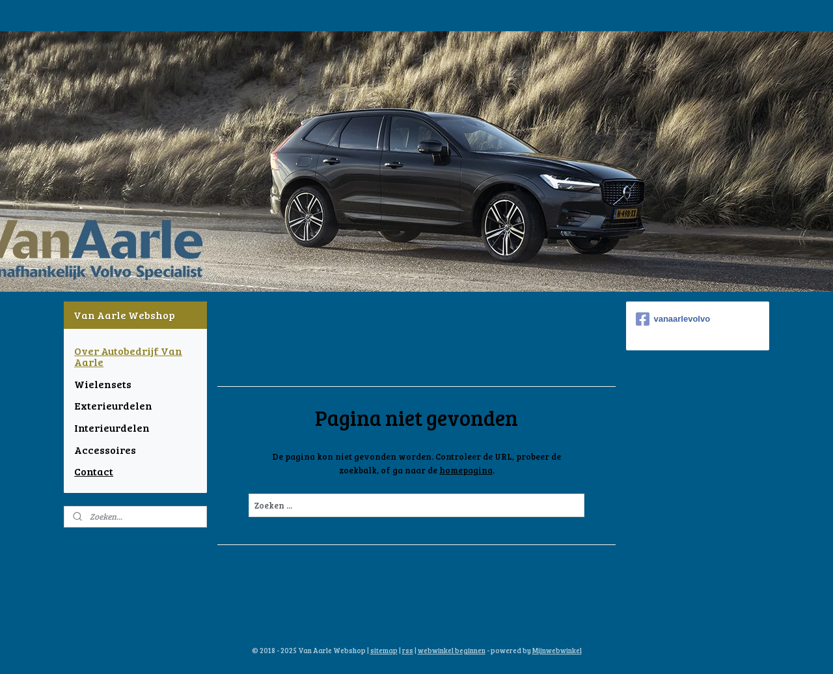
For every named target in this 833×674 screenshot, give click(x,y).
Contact (93, 471)
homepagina (465, 470)
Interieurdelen (112, 427)
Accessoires (105, 449)
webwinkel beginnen (451, 650)
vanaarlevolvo (673, 319)
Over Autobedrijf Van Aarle (128, 356)
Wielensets (102, 384)
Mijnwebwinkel (557, 650)
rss (407, 650)
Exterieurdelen (113, 405)
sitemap (384, 650)
